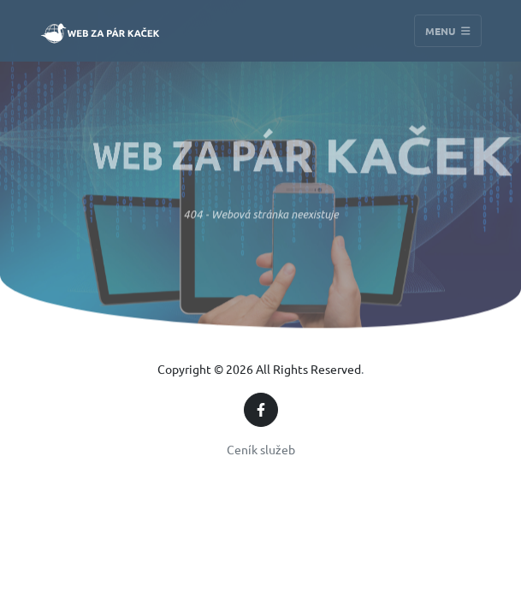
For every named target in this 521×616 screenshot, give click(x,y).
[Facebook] (261, 410)
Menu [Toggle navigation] (448, 31)
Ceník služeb (261, 449)
